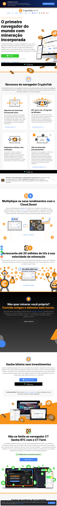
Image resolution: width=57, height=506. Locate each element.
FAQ (12, 13)
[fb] (35, 13)
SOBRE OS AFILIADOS (29, 321)
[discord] (32, 13)
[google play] (28, 384)
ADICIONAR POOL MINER (28, 285)
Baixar (8, 13)
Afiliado (21, 13)
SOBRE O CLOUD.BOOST (28, 234)
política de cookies (19, 503)
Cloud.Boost (23, 210)
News (16, 13)
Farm (26, 13)
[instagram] (41, 13)
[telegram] (37, 13)
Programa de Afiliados (37, 311)
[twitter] (39, 13)
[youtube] (43, 13)
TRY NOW (11, 55)
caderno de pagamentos (30, 392)
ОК (51, 502)
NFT (29, 13)
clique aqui (24, 58)
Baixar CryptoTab (29, 379)
